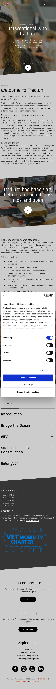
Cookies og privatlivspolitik (28, 659)
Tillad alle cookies (28, 377)
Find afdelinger (34, 682)
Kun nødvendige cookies (28, 392)
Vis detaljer (43, 370)
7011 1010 (43, 679)
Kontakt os (28, 649)
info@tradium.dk (32, 520)
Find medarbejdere (28, 652)
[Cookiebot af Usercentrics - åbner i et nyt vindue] (42, 295)
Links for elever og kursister (27, 656)
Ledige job (28, 599)
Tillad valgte (28, 385)
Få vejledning (28, 629)
